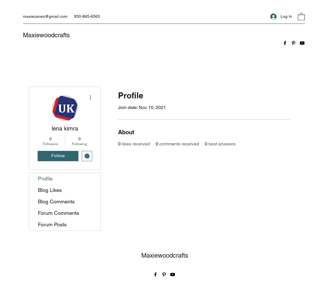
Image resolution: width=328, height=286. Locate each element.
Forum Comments (58, 213)
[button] (301, 16)
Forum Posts (52, 224)
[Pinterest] (293, 43)
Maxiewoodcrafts (46, 35)
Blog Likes (50, 190)
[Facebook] (285, 43)
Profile (45, 179)
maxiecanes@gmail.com (45, 16)
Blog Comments (56, 202)
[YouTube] (302, 43)
